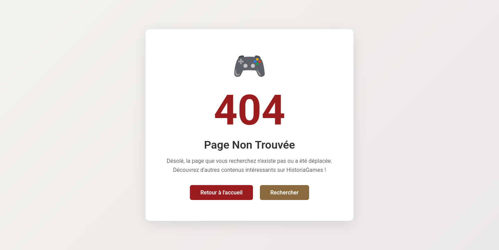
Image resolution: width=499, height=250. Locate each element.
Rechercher (284, 192)
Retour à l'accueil (221, 192)
